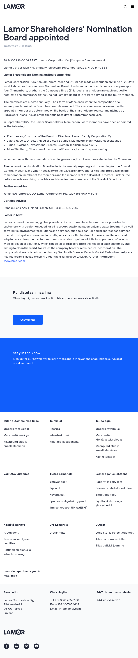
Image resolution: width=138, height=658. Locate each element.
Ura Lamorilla (59, 524)
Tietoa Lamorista (61, 474)
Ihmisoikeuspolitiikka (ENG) (69, 507)
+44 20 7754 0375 (108, 600)
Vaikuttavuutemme (16, 474)
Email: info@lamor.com (65, 608)
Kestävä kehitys (14, 524)
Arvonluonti (11, 532)
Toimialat (56, 421)
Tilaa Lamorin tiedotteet (112, 539)
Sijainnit (55, 488)
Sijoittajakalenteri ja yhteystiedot (109, 503)
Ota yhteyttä (27, 319)
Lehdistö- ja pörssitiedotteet (115, 532)
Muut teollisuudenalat (64, 441)
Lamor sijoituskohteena (112, 474)
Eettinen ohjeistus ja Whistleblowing (17, 552)
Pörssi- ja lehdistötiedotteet (114, 488)
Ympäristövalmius (108, 428)
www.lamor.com (14, 261)
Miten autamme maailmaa (21, 421)
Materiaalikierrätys (16, 435)
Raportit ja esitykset (109, 481)
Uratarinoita (57, 532)
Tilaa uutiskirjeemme (110, 545)
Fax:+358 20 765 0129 (64, 604)
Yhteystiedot (58, 481)
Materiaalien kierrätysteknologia (109, 437)
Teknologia (103, 421)
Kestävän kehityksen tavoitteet (17, 541)
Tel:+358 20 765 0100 (64, 600)
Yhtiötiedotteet (106, 494)
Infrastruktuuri (59, 435)
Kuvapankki (57, 494)
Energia (55, 428)
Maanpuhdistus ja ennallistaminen (15, 444)
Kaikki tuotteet (105, 456)
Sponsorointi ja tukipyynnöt (68, 501)
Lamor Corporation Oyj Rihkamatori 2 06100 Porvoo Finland (19, 606)
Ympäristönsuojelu (16, 428)
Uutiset (100, 524)
